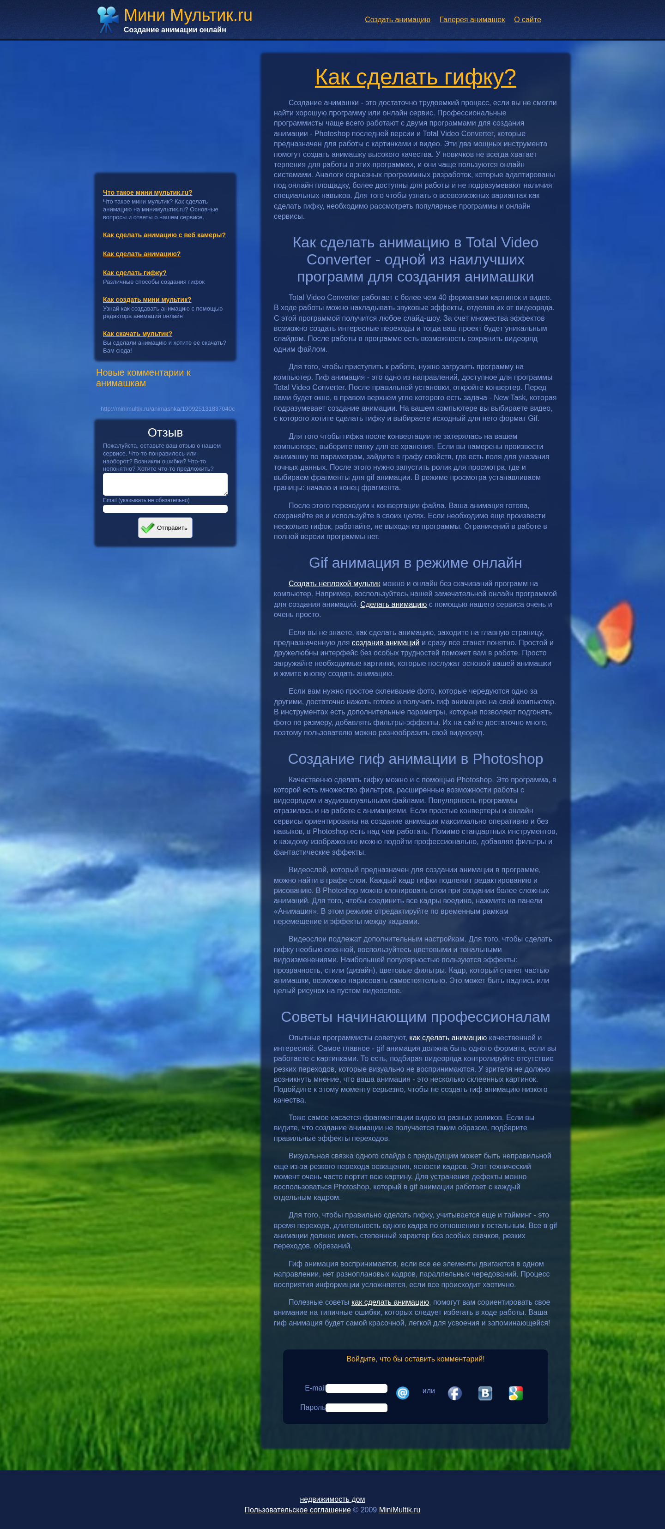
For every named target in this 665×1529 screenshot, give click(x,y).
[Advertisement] (165, 103)
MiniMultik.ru (400, 1510)
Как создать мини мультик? (147, 299)
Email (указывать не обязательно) (146, 504)
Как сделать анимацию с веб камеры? (164, 235)
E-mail (315, 1388)
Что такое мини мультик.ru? (148, 192)
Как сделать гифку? (135, 272)
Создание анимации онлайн (175, 30)
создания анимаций (386, 643)
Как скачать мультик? (137, 333)
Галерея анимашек (472, 20)
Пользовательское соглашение (298, 1510)
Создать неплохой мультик (335, 584)
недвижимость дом (332, 1499)
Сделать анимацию (393, 604)
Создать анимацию (397, 20)
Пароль (313, 1407)
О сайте (527, 20)
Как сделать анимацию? (142, 254)
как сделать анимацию (448, 1038)
